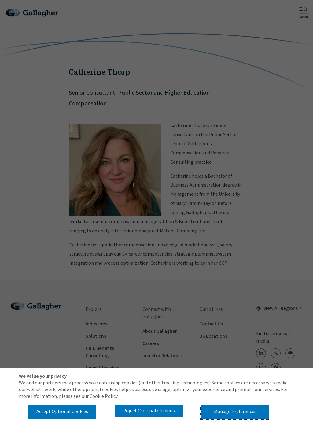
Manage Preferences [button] (235, 411)
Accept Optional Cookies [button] (62, 411)
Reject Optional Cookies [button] (149, 410)
